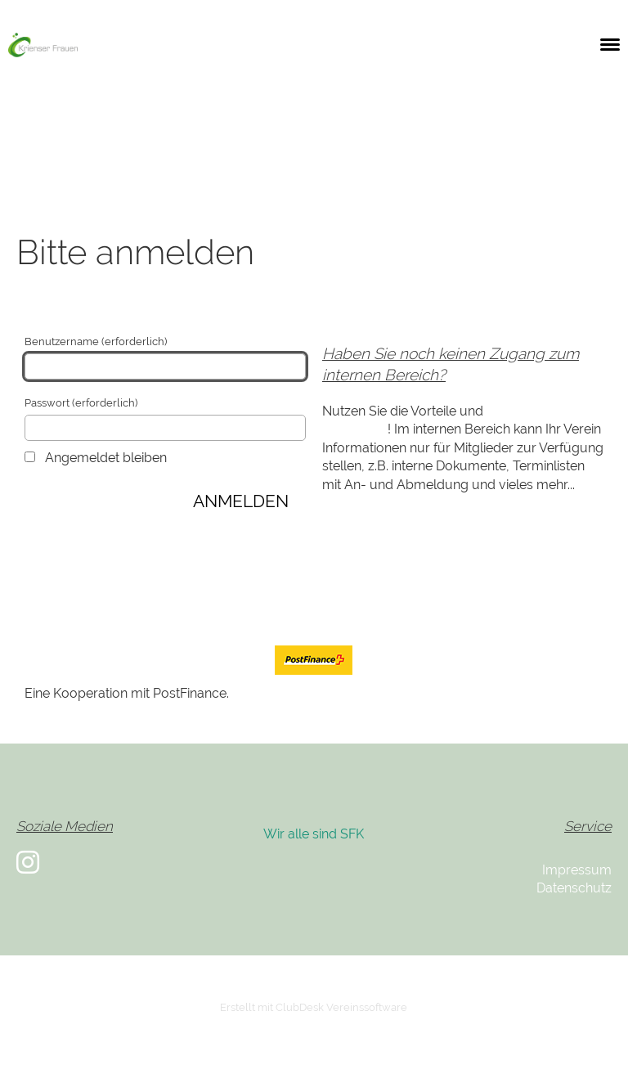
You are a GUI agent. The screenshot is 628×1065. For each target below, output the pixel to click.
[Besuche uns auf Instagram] (27, 862)
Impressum (577, 870)
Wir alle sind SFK (313, 834)
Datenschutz (574, 888)
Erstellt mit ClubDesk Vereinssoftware (313, 1007)
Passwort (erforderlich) (165, 419)
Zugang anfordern (80, 568)
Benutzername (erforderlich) (165, 357)
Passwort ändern (76, 586)
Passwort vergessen (209, 568)
